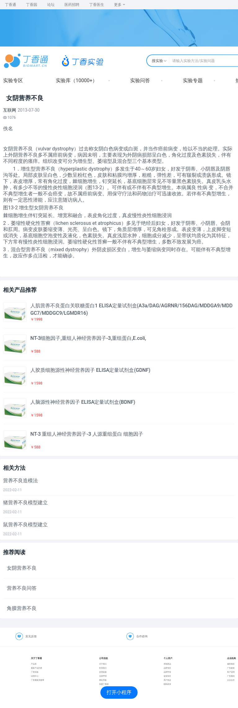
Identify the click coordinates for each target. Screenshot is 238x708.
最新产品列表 (36, 668)
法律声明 (103, 676)
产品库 (34, 664)
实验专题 (193, 80)
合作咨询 (142, 636)
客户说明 (231, 672)
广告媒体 (231, 668)
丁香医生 (96, 4)
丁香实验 (34, 672)
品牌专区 (167, 668)
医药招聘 (71, 4)
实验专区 (13, 80)
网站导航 (103, 680)
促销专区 (167, 676)
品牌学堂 (167, 672)
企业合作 (231, 680)
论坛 (51, 4)
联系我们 (103, 668)
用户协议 (167, 680)
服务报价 (231, 664)
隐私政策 (167, 684)
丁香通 (10, 4)
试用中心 (34, 676)
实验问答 (140, 80)
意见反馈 (31, 636)
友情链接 (103, 672)
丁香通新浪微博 (37, 680)
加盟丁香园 (103, 684)
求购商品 (167, 664)
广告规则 (231, 676)
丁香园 (31, 4)
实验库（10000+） (76, 80)
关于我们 (103, 664)
